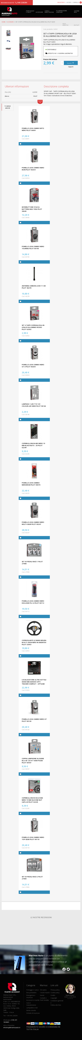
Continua (32, 969)
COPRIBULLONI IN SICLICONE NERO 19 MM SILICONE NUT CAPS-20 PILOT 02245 (32, 800)
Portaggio (30, 11)
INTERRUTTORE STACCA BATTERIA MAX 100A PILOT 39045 (32, 209)
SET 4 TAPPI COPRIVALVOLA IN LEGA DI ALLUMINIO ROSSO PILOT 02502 (33, 327)
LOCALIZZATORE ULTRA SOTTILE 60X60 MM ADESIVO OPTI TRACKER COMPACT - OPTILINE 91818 (34, 683)
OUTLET (76, 25)
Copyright (54, 998)
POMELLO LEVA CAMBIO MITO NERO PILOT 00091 (33, 129)
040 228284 (22, 2)
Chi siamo (43, 990)
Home (3, 22)
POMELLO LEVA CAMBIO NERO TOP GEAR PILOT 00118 (33, 838)
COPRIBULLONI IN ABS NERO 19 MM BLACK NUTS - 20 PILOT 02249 (33, 445)
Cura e (49, 11)
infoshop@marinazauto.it (11, 1027)
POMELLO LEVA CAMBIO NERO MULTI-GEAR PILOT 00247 (33, 523)
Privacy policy (55, 990)
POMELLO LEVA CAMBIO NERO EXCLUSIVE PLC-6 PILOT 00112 (33, 602)
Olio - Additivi (65, 24)
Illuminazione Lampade (61, 11)
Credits (53, 995)
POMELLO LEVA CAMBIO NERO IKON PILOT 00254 (33, 169)
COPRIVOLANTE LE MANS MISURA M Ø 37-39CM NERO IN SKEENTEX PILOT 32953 (34, 642)
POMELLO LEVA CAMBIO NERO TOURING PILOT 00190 (33, 247)
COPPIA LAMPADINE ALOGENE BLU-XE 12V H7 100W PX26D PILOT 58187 (33, 760)
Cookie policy (55, 993)
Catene (76, 11)
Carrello (76, 2)
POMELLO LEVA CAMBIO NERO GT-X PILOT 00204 (33, 366)
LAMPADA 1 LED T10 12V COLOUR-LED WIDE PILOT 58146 (34, 405)
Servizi (42, 995)
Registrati (61, 2)
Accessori (39, 12)
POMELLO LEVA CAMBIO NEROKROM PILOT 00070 (31, 484)
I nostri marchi (45, 993)
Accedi (69, 2)
